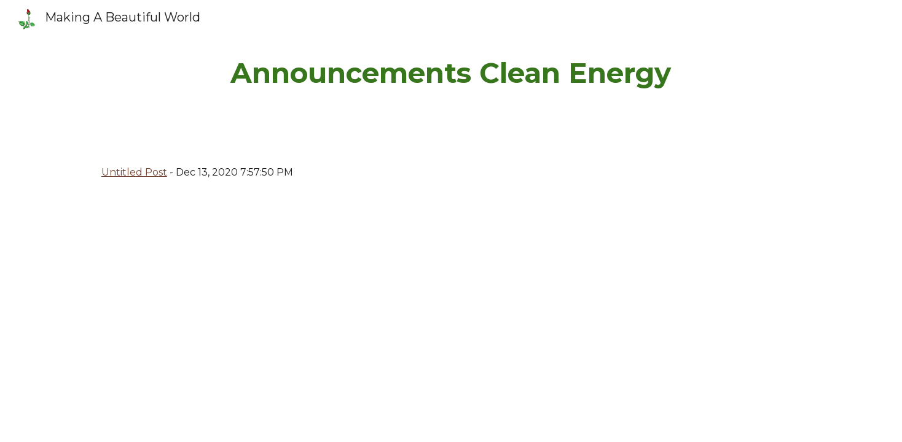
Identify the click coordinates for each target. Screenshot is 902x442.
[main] (451, 73)
